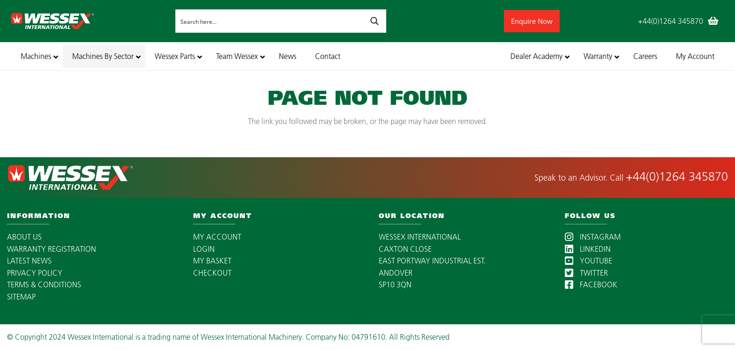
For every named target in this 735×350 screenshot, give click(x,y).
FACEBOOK (591, 284)
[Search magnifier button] (374, 21)
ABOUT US (24, 236)
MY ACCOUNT (217, 236)
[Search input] (269, 21)
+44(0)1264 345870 (677, 176)
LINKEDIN (588, 249)
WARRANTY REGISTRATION (51, 249)
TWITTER (586, 272)
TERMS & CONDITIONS (44, 284)
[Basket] (713, 21)
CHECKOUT (212, 272)
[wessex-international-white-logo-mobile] (90, 21)
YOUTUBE (588, 260)
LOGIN (204, 249)
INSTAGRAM (593, 236)
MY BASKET (212, 260)
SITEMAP (21, 296)
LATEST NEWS (29, 260)
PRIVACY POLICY (34, 272)
